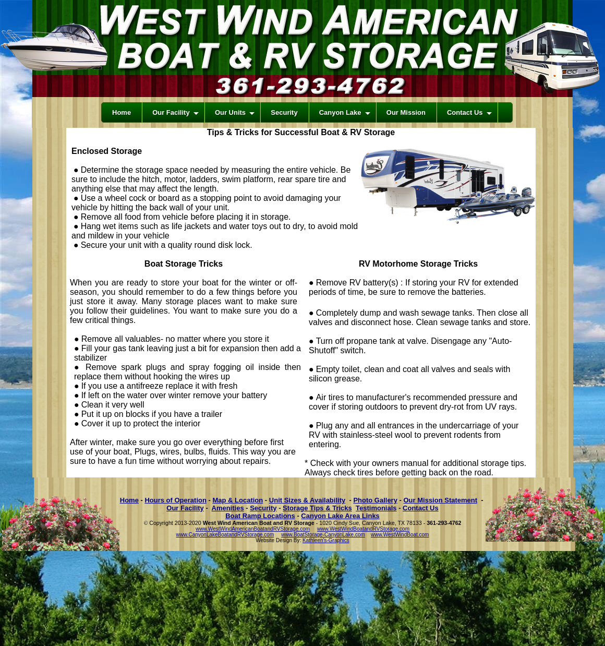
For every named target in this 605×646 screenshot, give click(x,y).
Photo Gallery (375, 500)
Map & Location (237, 500)
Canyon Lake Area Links (340, 516)
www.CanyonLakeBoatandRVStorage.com (225, 534)
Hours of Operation (175, 500)
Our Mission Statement (440, 500)
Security (263, 508)
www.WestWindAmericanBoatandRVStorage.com (253, 529)
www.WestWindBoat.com (400, 534)
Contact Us (421, 508)
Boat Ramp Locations (260, 516)
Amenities (228, 508)
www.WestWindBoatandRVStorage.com (363, 529)
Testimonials (376, 508)
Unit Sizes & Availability (307, 500)
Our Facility (185, 508)
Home (129, 500)
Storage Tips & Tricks (317, 508)
